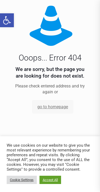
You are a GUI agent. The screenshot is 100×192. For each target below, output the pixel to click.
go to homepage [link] (52, 106)
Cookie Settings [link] (22, 180)
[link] (7, 20)
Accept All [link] (50, 180)
